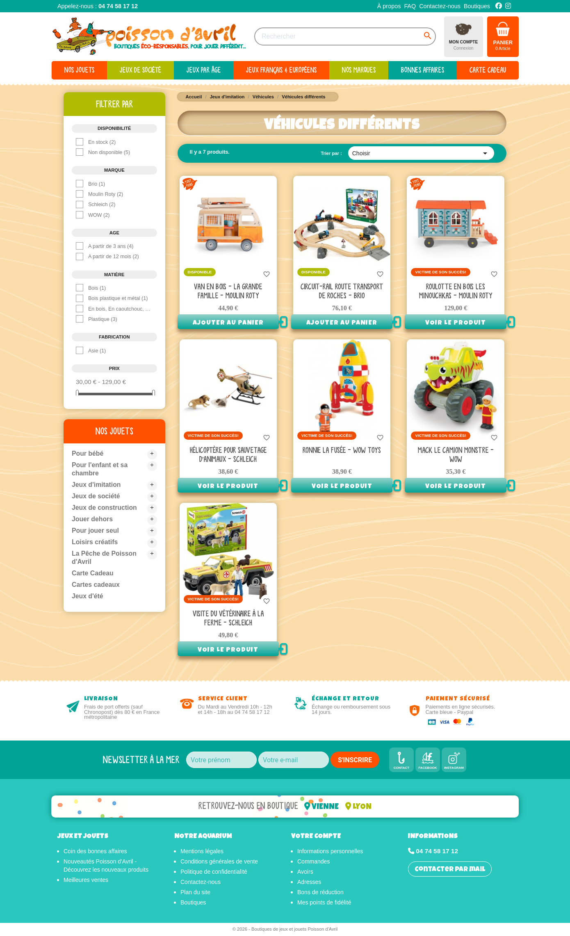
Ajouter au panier (228, 323)
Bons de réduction (320, 893)
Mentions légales (201, 852)
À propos (389, 6)
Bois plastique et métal (118, 298)
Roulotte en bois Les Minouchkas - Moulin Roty (455, 291)
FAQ (410, 6)
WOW (98, 215)
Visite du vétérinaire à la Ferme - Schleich (228, 618)
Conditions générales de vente (219, 862)
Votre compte (316, 837)
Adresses (309, 882)
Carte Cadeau (93, 573)
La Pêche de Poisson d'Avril (104, 557)
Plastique (102, 319)
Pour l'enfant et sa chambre (100, 469)
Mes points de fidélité (324, 903)
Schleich (102, 204)
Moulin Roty (105, 194)
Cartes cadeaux (96, 584)
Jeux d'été (88, 596)
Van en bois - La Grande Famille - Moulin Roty (228, 291)
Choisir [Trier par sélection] (421, 153)
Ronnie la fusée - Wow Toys (342, 450)
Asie (97, 351)
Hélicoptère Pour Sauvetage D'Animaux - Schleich (228, 455)
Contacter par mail (450, 870)
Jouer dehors (92, 519)
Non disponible (109, 152)
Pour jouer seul (95, 530)
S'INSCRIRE (355, 760)
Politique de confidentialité (213, 872)
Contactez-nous (440, 6)
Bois (97, 288)
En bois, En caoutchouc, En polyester (119, 309)
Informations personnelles (330, 852)
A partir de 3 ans (111, 246)
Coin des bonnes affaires (95, 852)
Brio (96, 184)
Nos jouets (114, 431)
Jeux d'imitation (96, 484)
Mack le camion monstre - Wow (456, 455)
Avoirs (305, 872)
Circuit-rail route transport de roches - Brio (342, 291)
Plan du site (195, 893)
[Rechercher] (345, 36)
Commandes (313, 862)
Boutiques (477, 6)
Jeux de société (96, 496)
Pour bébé (88, 453)
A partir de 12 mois (113, 256)
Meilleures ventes (86, 880)
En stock (102, 142)
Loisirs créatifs (95, 541)
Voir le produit (455, 323)
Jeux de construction (105, 507)
